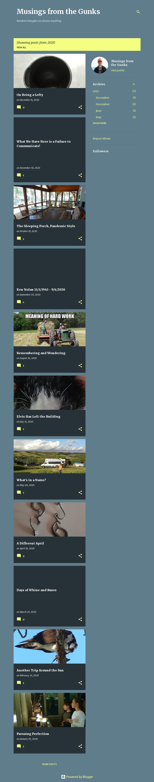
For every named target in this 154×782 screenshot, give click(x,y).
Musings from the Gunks (58, 11)
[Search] (138, 11)
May (98, 117)
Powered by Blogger (77, 776)
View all (21, 47)
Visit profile (118, 70)
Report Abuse (101, 138)
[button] (80, 107)
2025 (96, 91)
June (99, 110)
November (103, 104)
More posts (49, 764)
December (102, 97)
